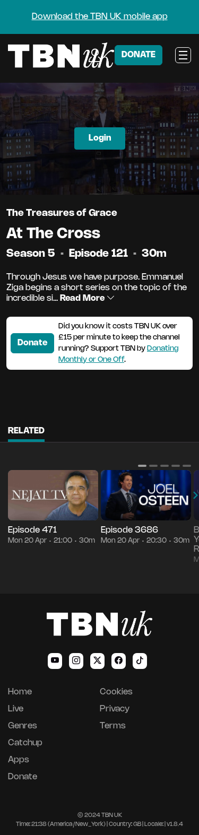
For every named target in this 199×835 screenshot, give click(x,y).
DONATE (138, 55)
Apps (18, 760)
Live (15, 709)
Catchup (25, 743)
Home (20, 692)
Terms (113, 726)
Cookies (116, 692)
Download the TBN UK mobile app (100, 17)
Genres (22, 726)
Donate (32, 343)
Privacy (114, 709)
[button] (142, 466)
